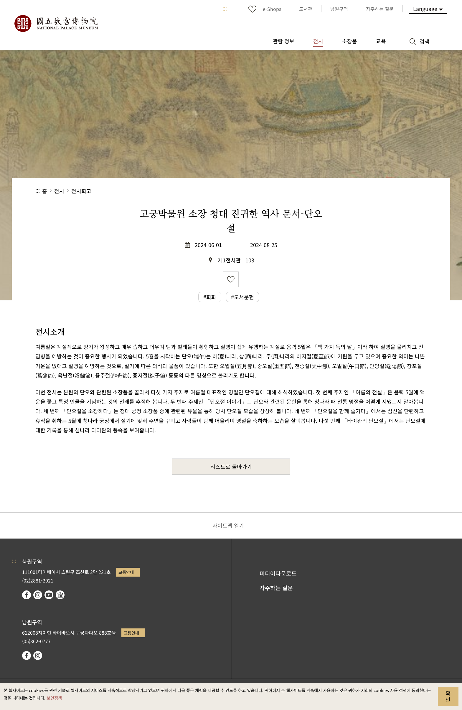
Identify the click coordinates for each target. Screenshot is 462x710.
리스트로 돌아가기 (231, 466)
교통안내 (126, 572)
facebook (26, 594)
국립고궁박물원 (56, 23)
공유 (362, 191)
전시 (59, 191)
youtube (48, 594)
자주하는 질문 (276, 588)
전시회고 (81, 191)
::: (224, 9)
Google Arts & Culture (60, 594)
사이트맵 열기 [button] (228, 525)
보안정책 (54, 698)
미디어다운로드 (278, 573)
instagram (37, 594)
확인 (448, 696)
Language (425, 8)
